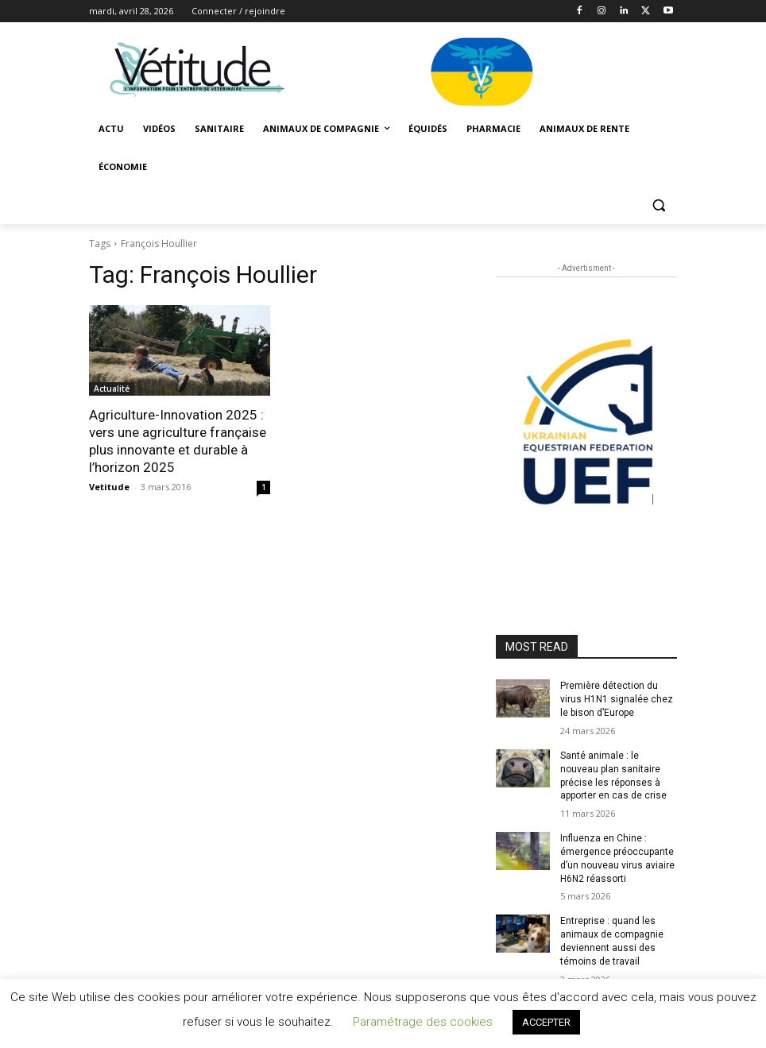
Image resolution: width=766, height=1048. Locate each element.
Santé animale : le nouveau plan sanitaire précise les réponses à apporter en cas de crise (613, 775)
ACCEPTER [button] (546, 1022)
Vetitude (109, 487)
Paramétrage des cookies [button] (423, 1022)
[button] (658, 205)
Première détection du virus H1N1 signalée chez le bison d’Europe (616, 699)
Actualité (112, 388)
